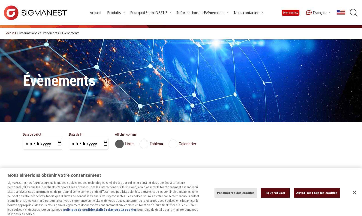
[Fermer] (355, 195)
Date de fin (76, 134)
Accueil (95, 12)
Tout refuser (275, 195)
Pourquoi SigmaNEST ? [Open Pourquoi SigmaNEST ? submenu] (148, 12)
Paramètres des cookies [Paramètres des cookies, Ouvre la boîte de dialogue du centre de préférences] (235, 195)
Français (316, 12)
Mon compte (290, 12)
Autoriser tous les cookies (316, 195)
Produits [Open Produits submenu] (114, 12)
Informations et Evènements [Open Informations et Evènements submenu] (200, 12)
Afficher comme (125, 134)
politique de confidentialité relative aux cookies (100, 211)
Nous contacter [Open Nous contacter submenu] (246, 12)
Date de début (32, 134)
